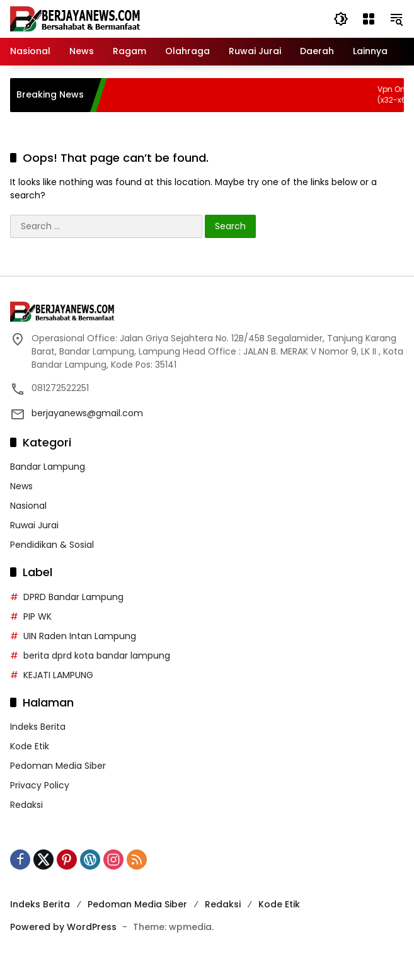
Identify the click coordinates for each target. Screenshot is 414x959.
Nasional (28, 505)
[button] (340, 18)
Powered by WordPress (63, 927)
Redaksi (26, 804)
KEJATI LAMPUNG (58, 675)
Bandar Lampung (47, 466)
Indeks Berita (38, 726)
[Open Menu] (368, 18)
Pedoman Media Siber (58, 765)
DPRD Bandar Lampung (73, 597)
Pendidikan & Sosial (52, 544)
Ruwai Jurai (34, 525)
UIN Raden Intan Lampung (79, 636)
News (21, 486)
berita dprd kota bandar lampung (96, 655)
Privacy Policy (39, 785)
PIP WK (37, 616)
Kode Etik (29, 746)
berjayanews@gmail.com (87, 413)
